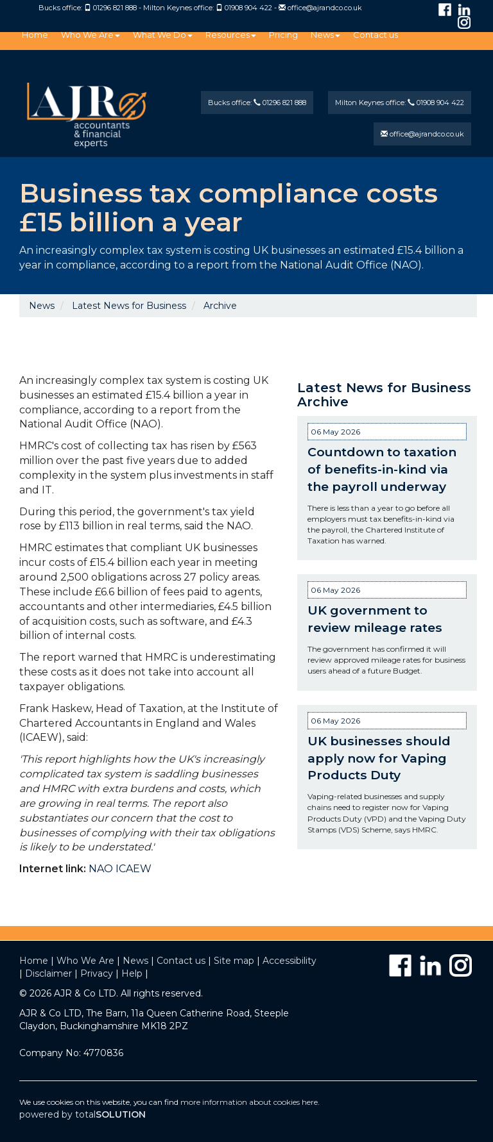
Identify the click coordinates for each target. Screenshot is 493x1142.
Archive (220, 305)
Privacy (96, 973)
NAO (101, 869)
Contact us (375, 34)
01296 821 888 (115, 7)
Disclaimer (48, 973)
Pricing (283, 34)
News (325, 34)
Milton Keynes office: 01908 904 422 (399, 102)
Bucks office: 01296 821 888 (257, 102)
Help (132, 973)
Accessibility (289, 960)
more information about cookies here (249, 1102)
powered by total (82, 1114)
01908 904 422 (248, 7)
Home (35, 34)
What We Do (163, 34)
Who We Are (90, 34)
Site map (234, 960)
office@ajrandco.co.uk (325, 7)
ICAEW (133, 869)
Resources (230, 34)
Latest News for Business (129, 305)
